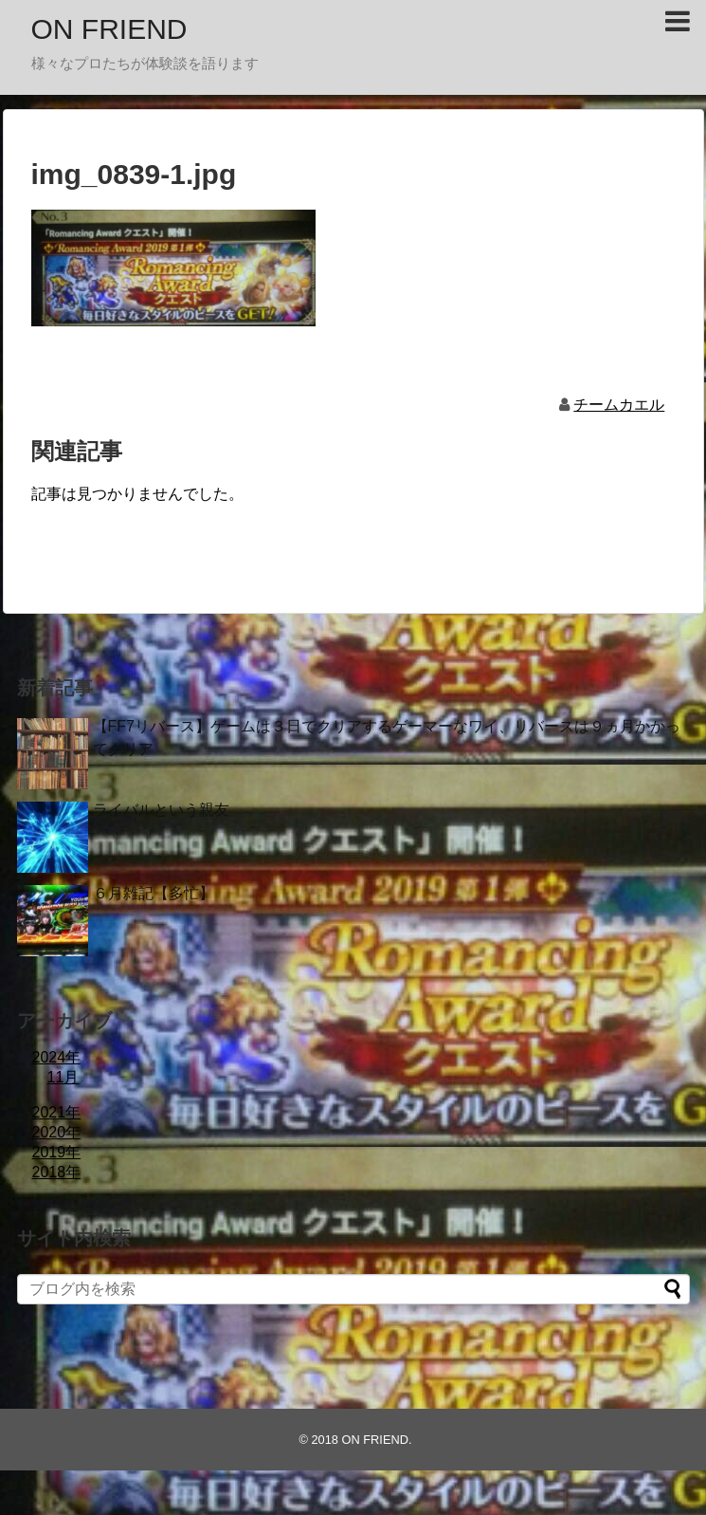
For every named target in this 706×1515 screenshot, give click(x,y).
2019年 (56, 1152)
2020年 (56, 1132)
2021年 (56, 1112)
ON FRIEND (109, 29)
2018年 (56, 1172)
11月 (63, 1077)
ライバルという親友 (161, 810)
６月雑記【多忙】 (153, 893)
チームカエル (618, 405)
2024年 (56, 1057)
